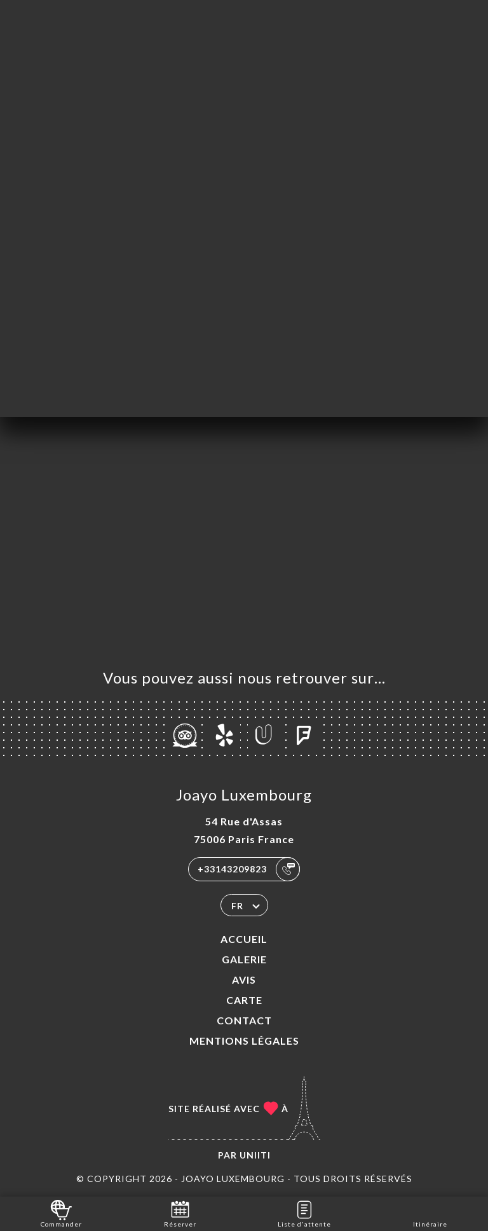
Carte (244, 1000)
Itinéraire (430, 1213)
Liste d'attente (304, 1213)
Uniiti (255, 1155)
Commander (61, 1213)
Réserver (180, 1213)
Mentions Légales (244, 1041)
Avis (244, 979)
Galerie (244, 959)
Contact (244, 1020)
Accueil (244, 939)
